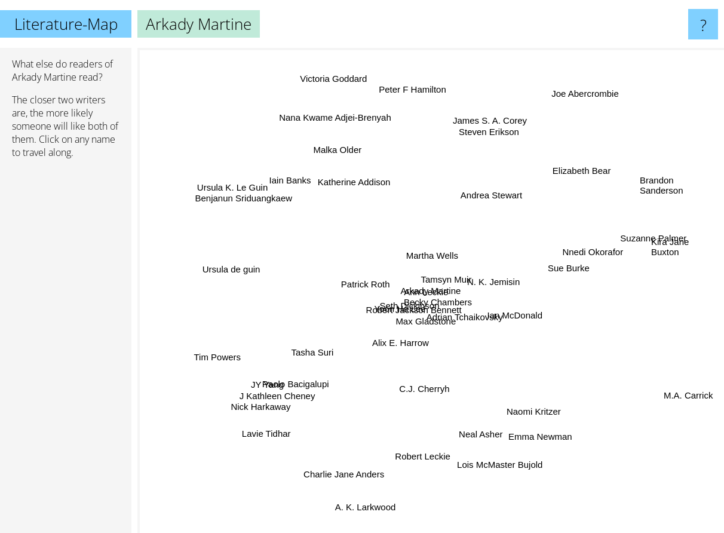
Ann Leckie (446, 296)
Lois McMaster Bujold (498, 485)
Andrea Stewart (490, 215)
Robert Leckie (427, 440)
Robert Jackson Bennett (404, 308)
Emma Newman (537, 436)
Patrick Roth (359, 276)
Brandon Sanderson (661, 195)
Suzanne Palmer (630, 244)
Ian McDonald (516, 312)
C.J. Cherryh (417, 384)
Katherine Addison (351, 181)
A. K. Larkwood (369, 494)
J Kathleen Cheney (294, 384)
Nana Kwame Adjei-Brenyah (348, 137)
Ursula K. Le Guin (212, 178)
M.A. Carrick (675, 384)
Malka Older (334, 149)
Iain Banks (268, 178)
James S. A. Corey (480, 120)
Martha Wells (432, 237)
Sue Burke (559, 266)
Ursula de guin (250, 266)
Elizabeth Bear (570, 175)
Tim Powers (227, 351)
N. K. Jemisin (501, 266)
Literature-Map (66, 24)
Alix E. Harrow (408, 347)
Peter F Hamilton (410, 82)
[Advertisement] (65, 350)
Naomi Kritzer (523, 399)
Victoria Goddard (330, 71)
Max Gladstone (435, 334)
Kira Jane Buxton (670, 247)
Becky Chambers (456, 308)
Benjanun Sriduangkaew (262, 207)
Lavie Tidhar (268, 429)
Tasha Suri (315, 361)
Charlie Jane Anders (348, 471)
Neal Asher (474, 436)
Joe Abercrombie (590, 93)
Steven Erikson (482, 137)
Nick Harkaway (274, 398)
